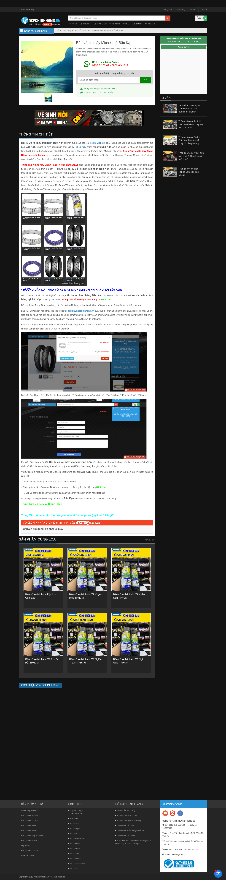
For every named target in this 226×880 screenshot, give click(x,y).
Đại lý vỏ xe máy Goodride (32, 835)
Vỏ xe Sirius (74, 844)
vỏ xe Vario (137, 24)
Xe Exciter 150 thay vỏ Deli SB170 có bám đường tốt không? (189, 108)
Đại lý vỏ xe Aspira (29, 840)
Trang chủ (167, 9)
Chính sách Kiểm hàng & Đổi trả (129, 830)
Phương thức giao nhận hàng (128, 820)
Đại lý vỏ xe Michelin (82, 30)
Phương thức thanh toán (126, 815)
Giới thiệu (73, 818)
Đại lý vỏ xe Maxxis (29, 830)
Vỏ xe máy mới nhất (29, 810)
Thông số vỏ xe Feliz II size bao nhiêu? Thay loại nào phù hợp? (190, 124)
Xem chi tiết (107, 92)
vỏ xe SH (126, 24)
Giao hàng (181, 9)
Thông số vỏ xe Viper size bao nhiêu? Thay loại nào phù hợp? (191, 156)
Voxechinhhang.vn (41, 877)
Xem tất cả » (150, 540)
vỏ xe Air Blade (100, 24)
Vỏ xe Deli (73, 869)
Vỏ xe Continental (76, 864)
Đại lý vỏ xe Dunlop (29, 820)
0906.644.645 (120, 65)
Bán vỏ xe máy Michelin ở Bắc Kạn (108, 30)
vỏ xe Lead (150, 24)
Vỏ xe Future (74, 859)
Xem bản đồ (184, 47)
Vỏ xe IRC (73, 834)
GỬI (146, 80)
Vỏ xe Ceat (73, 824)
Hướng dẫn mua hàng (125, 810)
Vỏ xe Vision (74, 849)
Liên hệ (204, 9)
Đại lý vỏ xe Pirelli (28, 825)
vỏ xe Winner (85, 24)
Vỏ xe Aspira (74, 829)
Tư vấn (193, 9)
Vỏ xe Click (73, 854)
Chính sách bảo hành (125, 835)
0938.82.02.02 (100, 65)
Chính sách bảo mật (124, 825)
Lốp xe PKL (26, 845)
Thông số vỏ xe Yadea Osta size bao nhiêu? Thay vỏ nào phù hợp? (189, 140)
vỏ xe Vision (115, 24)
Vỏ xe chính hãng (63, 30)
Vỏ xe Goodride (27, 855)
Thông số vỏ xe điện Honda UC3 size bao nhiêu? (188, 171)
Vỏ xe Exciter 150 (76, 839)
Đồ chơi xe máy (27, 9)
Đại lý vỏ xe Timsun (29, 850)
